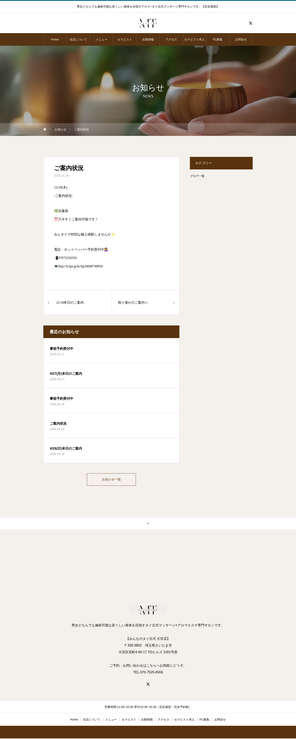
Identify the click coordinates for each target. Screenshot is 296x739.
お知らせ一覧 (111, 479)
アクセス (171, 39)
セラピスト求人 (194, 39)
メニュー (101, 39)
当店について (78, 39)
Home (55, 39)
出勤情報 (148, 39)
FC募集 (218, 39)
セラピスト (124, 39)
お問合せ (241, 39)
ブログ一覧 (197, 176)
